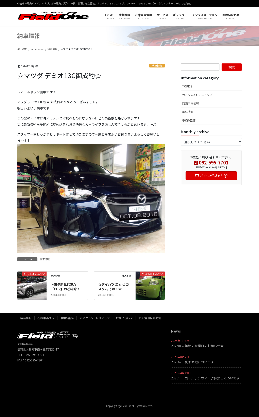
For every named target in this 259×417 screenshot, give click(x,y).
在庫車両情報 (45, 318)
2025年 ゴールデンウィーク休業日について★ (205, 378)
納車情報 (157, 65)
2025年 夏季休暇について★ (192, 361)
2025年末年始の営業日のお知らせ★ (197, 345)
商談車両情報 (190, 103)
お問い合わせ (124, 318)
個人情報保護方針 (150, 318)
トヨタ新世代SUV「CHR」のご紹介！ (65, 286)
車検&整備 (188, 120)
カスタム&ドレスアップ (197, 95)
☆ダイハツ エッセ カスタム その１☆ (113, 286)
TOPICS (187, 86)
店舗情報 (26, 318)
